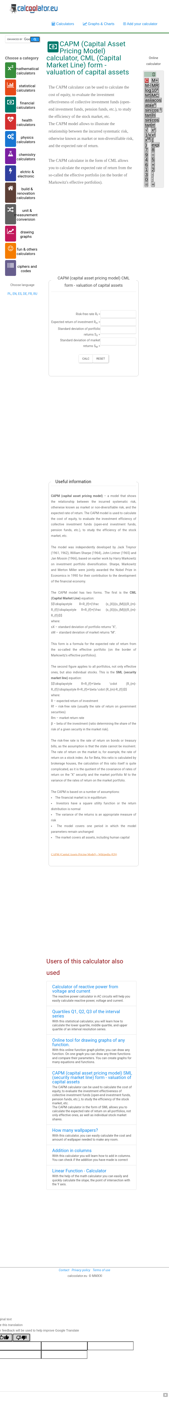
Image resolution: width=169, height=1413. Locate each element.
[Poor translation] (21, 1337)
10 (155, 90)
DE (25, 294)
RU (35, 294)
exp (155, 145)
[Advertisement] (91, 227)
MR (155, 85)
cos (157, 110)
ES (20, 294)
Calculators (63, 24)
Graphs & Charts (98, 24)
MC (155, 95)
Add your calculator (140, 24)
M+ (155, 80)
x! (153, 135)
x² (153, 130)
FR (30, 294)
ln (153, 115)
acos (156, 100)
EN (15, 294)
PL (9, 294)
